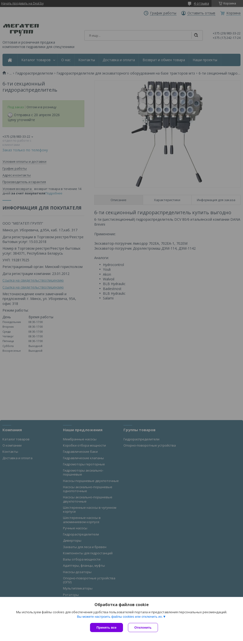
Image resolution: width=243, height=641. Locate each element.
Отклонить (143, 627)
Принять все (106, 627)
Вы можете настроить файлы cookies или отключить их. (120, 616)
